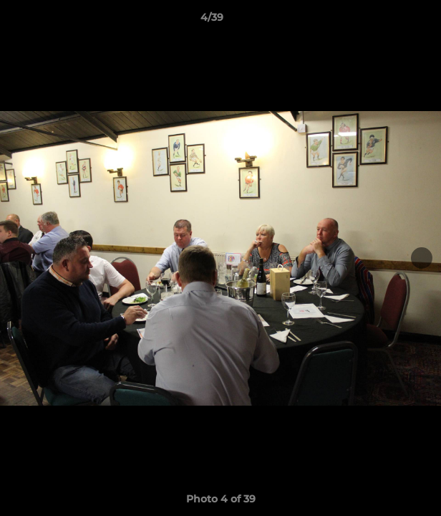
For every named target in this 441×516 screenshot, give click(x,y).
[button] (389, 20)
